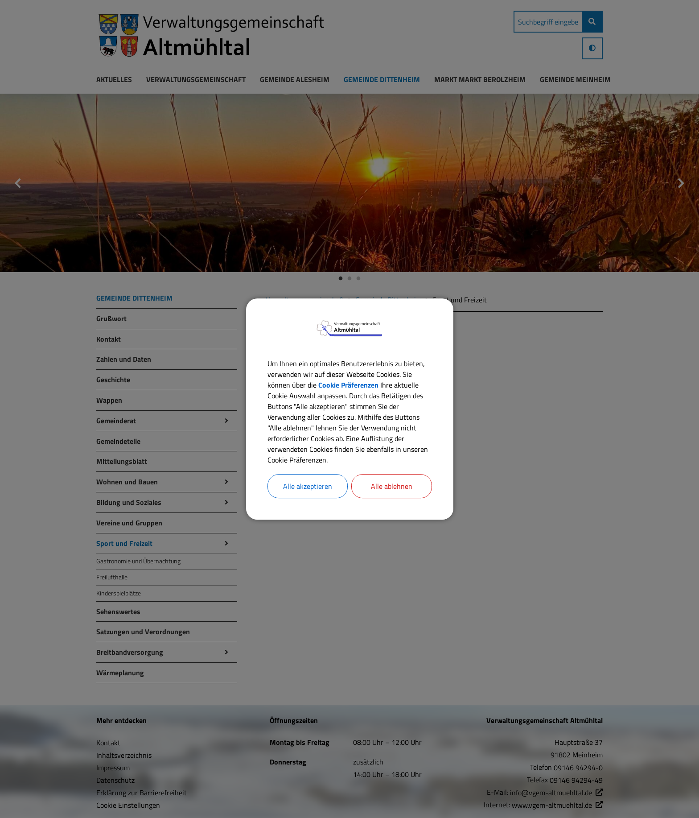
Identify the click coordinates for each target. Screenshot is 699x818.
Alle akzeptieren (307, 486)
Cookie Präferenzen (348, 385)
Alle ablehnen (391, 486)
